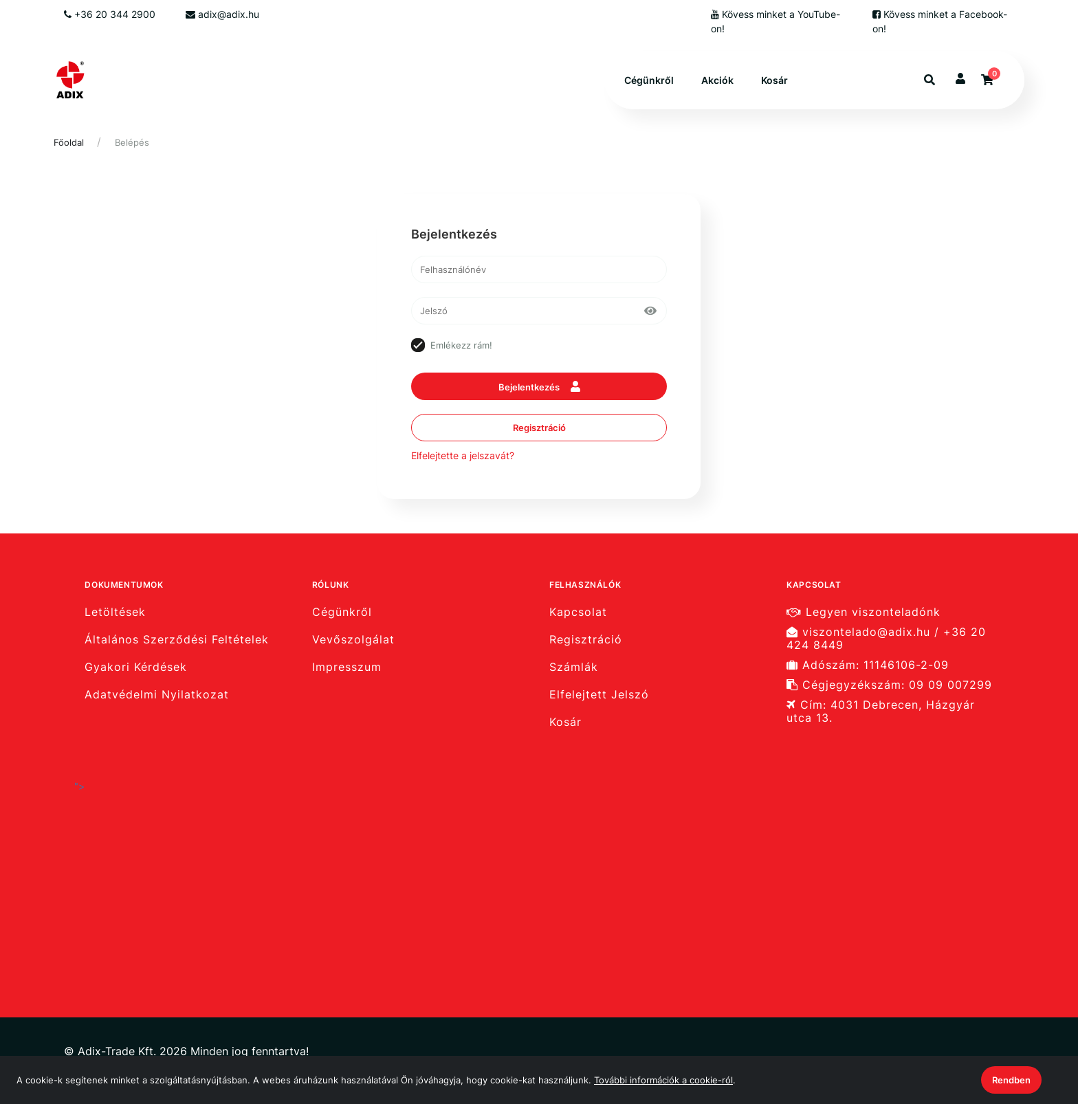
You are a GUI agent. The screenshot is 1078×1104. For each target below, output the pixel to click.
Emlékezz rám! (461, 345)
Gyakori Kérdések (136, 667)
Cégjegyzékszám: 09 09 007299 (889, 685)
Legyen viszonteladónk (863, 612)
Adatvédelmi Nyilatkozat (157, 694)
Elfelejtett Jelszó (599, 694)
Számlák (573, 667)
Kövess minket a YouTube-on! (775, 21)
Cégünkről (649, 80)
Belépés (132, 142)
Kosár (774, 80)
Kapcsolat (578, 612)
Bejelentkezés (539, 387)
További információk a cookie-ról (663, 1079)
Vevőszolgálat (353, 639)
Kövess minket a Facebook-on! (939, 21)
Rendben (1011, 1079)
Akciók (717, 80)
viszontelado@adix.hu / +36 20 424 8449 (886, 639)
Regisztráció (539, 427)
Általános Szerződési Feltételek (177, 639)
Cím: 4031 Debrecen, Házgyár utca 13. (880, 711)
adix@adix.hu (222, 14)
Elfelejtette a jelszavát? (462, 455)
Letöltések (115, 612)
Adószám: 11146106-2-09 (867, 665)
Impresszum (347, 667)
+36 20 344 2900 (109, 14)
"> (211, 869)
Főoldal (69, 142)
